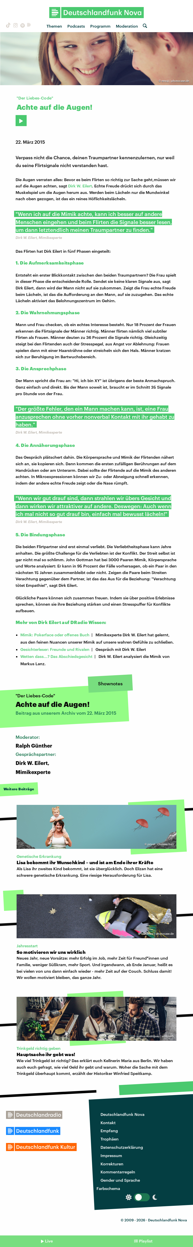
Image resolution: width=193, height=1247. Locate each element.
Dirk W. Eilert (80, 185)
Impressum (111, 1155)
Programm (100, 26)
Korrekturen (112, 1163)
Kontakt (108, 1122)
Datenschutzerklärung (122, 1147)
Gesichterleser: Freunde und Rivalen (54, 649)
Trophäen (110, 1138)
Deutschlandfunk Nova (122, 1114)
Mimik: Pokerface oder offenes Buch (54, 634)
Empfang (109, 1130)
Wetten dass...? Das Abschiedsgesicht (56, 656)
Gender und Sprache (120, 1180)
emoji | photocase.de (175, 80)
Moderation (127, 26)
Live (49, 1240)
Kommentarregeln (118, 1171)
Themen (54, 26)
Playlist (146, 1240)
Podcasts (76, 26)
